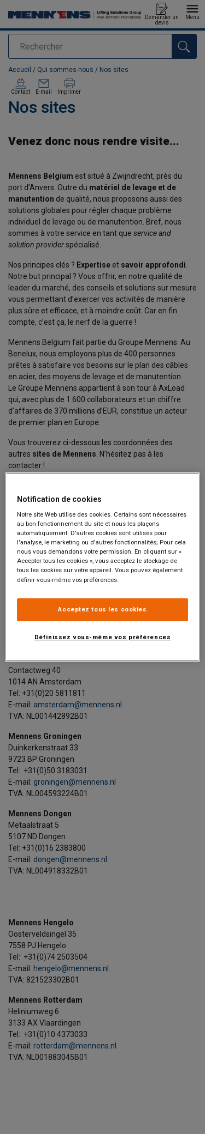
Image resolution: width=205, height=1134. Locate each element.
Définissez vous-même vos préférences (102, 637)
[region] (102, 567)
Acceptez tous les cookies (102, 609)
